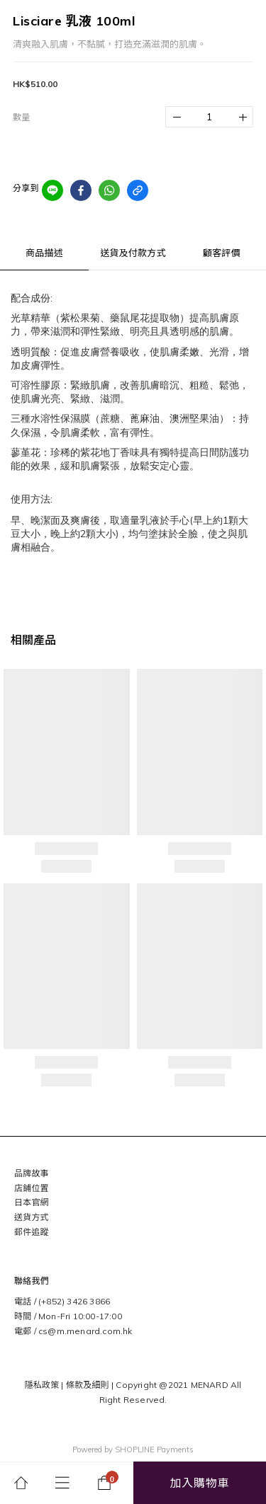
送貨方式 (31, 1217)
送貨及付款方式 (132, 252)
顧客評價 (221, 252)
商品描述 (44, 252)
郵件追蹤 (31, 1232)
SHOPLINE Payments (154, 1449)
